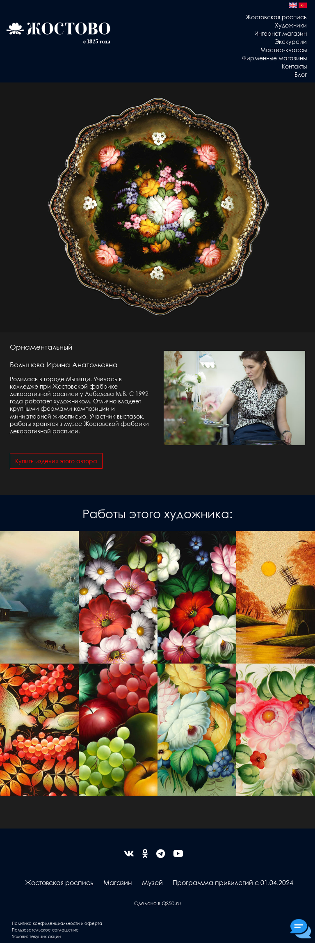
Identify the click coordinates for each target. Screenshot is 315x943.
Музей (152, 882)
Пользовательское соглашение (45, 929)
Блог (300, 74)
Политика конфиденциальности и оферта (57, 923)
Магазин (117, 882)
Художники (291, 25)
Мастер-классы (283, 49)
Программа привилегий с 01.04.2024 (233, 882)
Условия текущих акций (36, 936)
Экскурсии (290, 41)
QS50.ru (171, 903)
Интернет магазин (280, 33)
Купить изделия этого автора (56, 461)
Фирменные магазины (274, 58)
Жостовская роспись (276, 17)
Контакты (294, 66)
